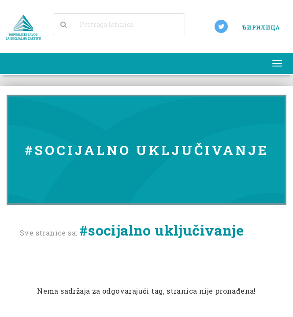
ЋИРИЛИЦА (261, 27)
